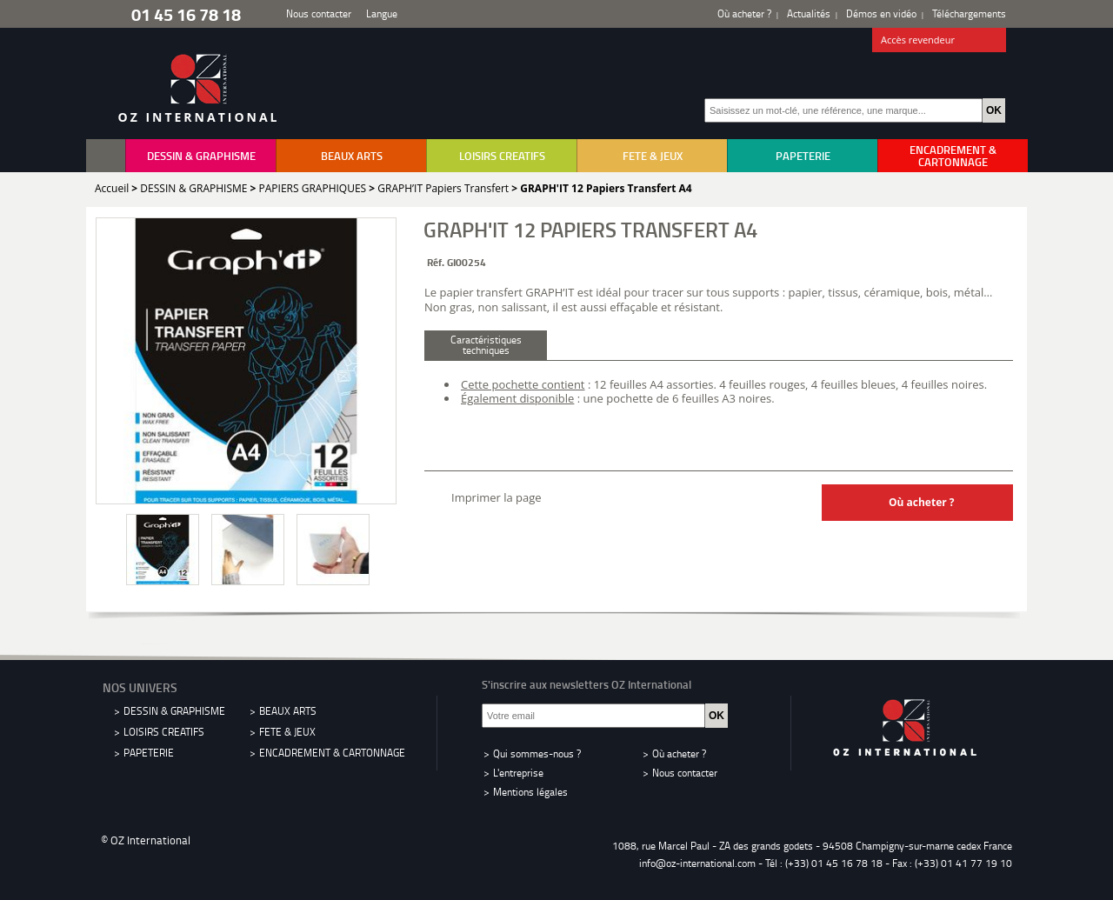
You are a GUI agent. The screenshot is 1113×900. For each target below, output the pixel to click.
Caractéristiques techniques (486, 344)
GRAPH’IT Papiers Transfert (443, 188)
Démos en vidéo (881, 13)
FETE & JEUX (653, 155)
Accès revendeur (939, 41)
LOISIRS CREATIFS (502, 155)
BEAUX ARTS (352, 155)
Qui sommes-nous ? (537, 753)
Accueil (112, 188)
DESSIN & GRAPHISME (201, 155)
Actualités (808, 13)
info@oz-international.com (697, 863)
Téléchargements (969, 13)
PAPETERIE (803, 155)
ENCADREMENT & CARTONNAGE (953, 155)
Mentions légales (530, 791)
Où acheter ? (744, 13)
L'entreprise (518, 772)
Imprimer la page (496, 497)
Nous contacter (318, 13)
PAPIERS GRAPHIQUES (313, 188)
